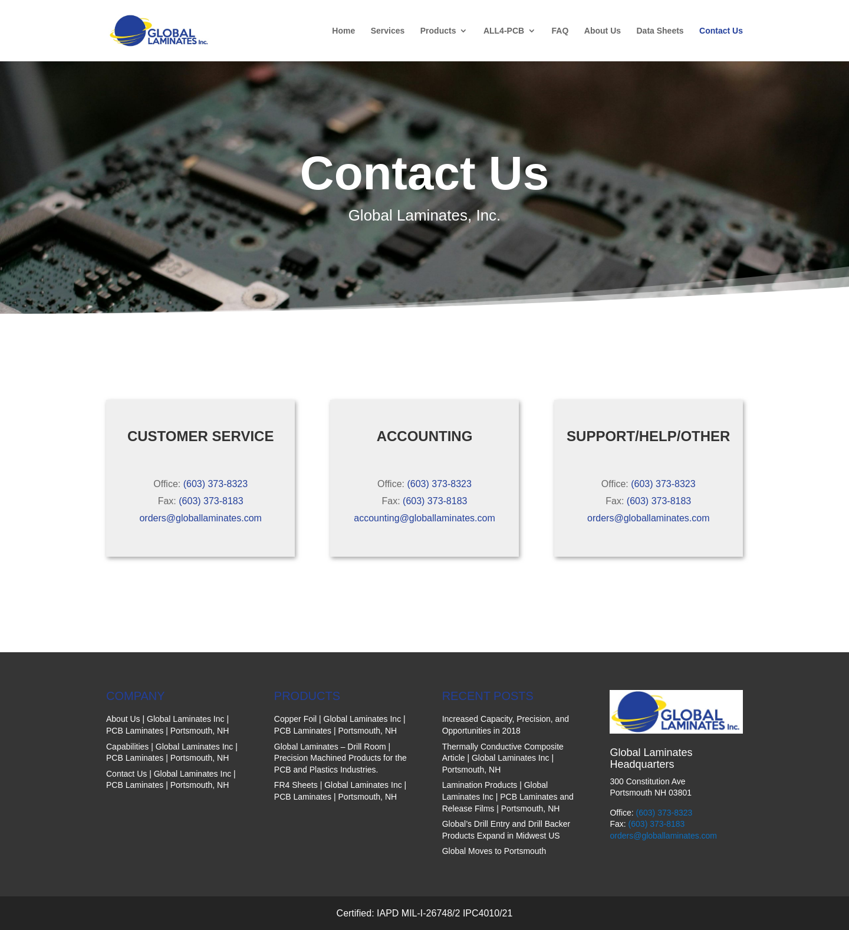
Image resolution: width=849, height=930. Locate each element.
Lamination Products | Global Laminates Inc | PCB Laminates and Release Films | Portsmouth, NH (508, 796)
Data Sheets (659, 31)
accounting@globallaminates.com (424, 518)
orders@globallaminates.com (200, 518)
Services (388, 31)
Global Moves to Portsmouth (494, 851)
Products (438, 31)
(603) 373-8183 (211, 501)
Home (343, 31)
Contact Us (721, 31)
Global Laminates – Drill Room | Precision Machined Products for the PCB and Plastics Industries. (340, 758)
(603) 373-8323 (215, 484)
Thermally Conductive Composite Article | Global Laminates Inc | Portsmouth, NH (503, 758)
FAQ (560, 31)
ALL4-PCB (503, 31)
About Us (602, 31)
